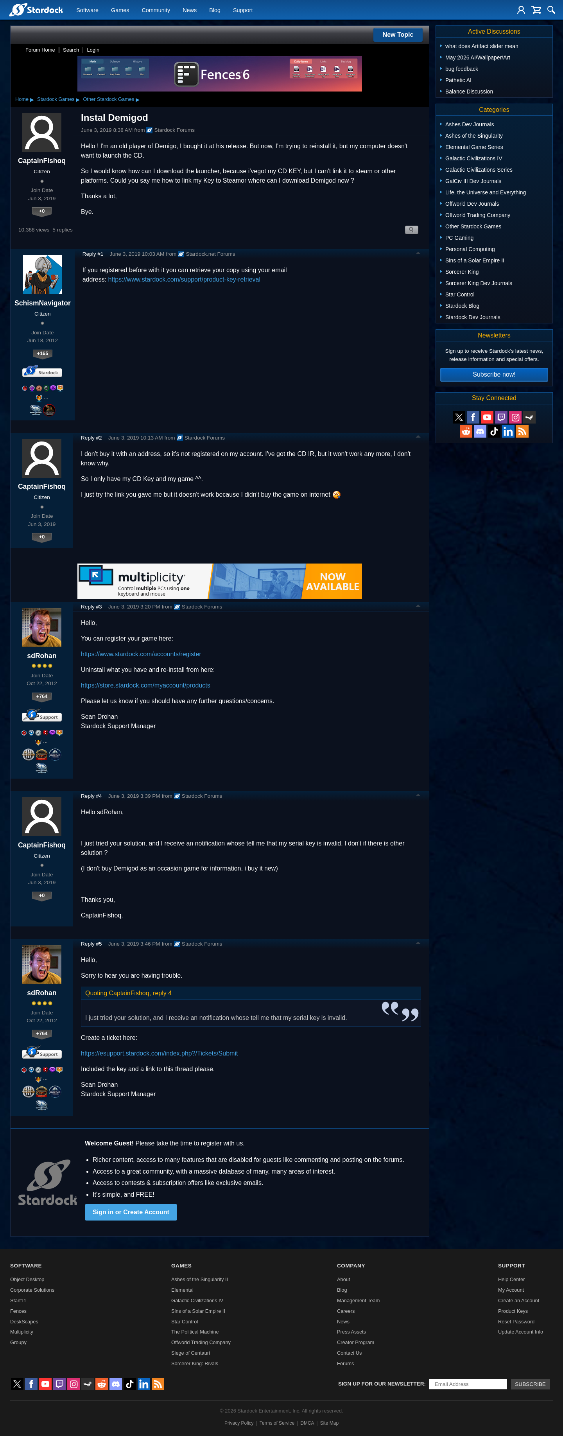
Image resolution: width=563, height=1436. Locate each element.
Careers (346, 1311)
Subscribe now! (494, 374)
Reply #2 (91, 438)
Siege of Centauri (190, 1353)
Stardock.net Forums (206, 254)
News (190, 10)
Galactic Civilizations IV (197, 1300)
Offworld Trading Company (201, 1342)
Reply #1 (93, 254)
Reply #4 (91, 796)
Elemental (182, 1290)
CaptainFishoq (42, 161)
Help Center (511, 1279)
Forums (345, 1363)
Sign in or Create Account (131, 1212)
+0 (42, 211)
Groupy (18, 1342)
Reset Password (516, 1322)
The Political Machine (195, 1332)
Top (418, 254)
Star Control (184, 1322)
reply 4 (162, 993)
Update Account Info (520, 1332)
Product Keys (513, 1311)
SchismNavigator (42, 303)
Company (351, 1266)
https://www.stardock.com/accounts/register (141, 654)
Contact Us (349, 1353)
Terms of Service (277, 1423)
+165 (42, 353)
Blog (215, 10)
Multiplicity (21, 1332)
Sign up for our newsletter (381, 1384)
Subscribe (530, 1384)
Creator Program (355, 1342)
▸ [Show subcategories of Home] (32, 99)
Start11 (18, 1300)
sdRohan (41, 656)
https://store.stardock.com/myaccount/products (145, 685)
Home (22, 99)
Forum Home (40, 50)
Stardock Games (55, 99)
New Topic (398, 34)
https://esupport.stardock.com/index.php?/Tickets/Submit (159, 1053)
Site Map (329, 1423)
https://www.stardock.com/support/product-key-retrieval (184, 279)
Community (156, 10)
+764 (42, 696)
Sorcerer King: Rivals (194, 1363)
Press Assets (351, 1332)
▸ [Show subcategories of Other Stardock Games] (138, 99)
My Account (511, 1290)
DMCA (307, 1423)
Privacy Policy (239, 1423)
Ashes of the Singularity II (199, 1279)
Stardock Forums (170, 130)
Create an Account (518, 1300)
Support (243, 10)
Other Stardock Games (108, 99)
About (343, 1279)
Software (87, 10)
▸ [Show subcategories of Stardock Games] (78, 99)
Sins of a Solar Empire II (198, 1311)
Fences (18, 1311)
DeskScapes (24, 1322)
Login (93, 50)
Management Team (358, 1300)
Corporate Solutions (32, 1290)
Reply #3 (91, 607)
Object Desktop (27, 1279)
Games (120, 10)
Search (71, 50)
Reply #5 (91, 944)
